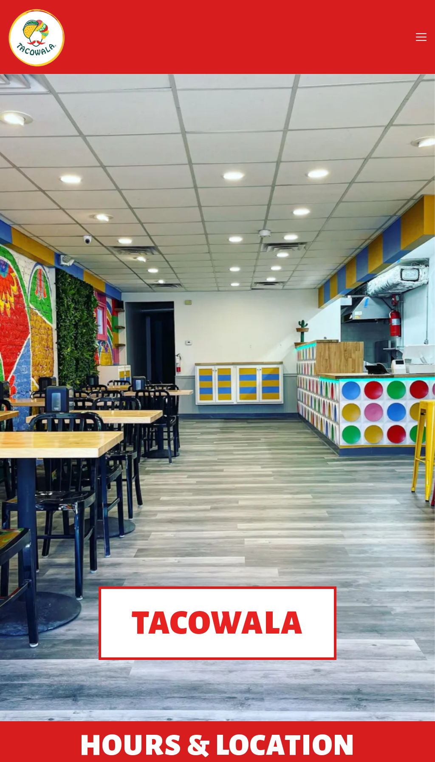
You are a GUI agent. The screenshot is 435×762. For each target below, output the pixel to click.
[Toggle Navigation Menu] (421, 37)
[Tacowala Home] (36, 37)
